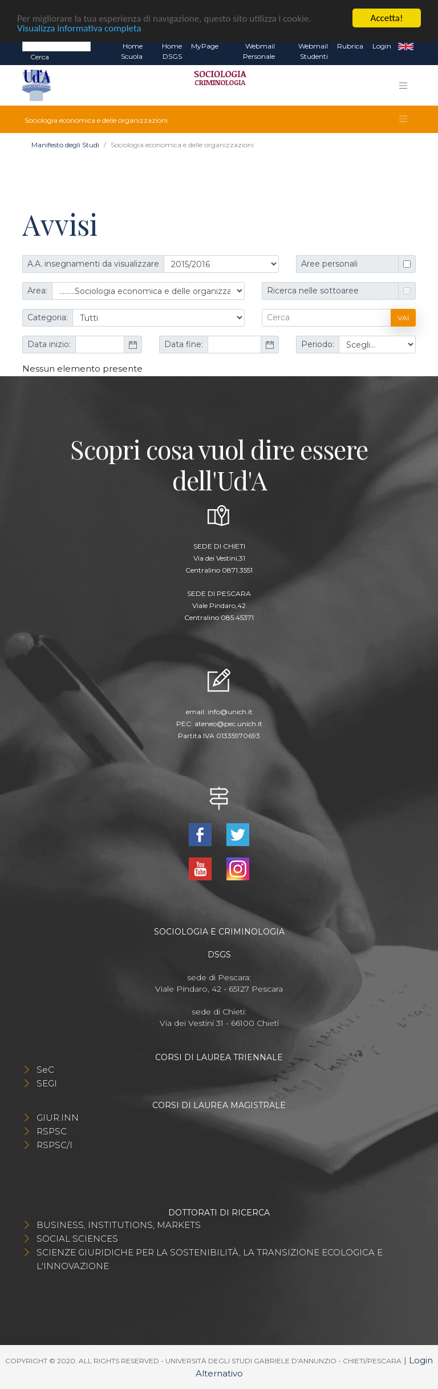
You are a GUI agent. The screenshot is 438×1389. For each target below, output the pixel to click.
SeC (45, 1069)
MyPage (204, 46)
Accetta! (387, 18)
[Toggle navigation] (403, 86)
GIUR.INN (57, 1117)
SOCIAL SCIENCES (77, 1238)
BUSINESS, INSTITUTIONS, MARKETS (118, 1224)
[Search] (56, 45)
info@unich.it (230, 711)
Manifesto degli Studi (65, 144)
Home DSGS (172, 51)
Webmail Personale (259, 51)
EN (406, 46)
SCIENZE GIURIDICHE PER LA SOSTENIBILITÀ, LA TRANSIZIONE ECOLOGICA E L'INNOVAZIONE (209, 1259)
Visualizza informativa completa (79, 28)
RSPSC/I (54, 1145)
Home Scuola (132, 51)
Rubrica (350, 46)
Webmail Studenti (313, 51)
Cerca (39, 57)
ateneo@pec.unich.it (228, 723)
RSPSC (51, 1131)
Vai (403, 317)
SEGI (46, 1083)
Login (381, 46)
